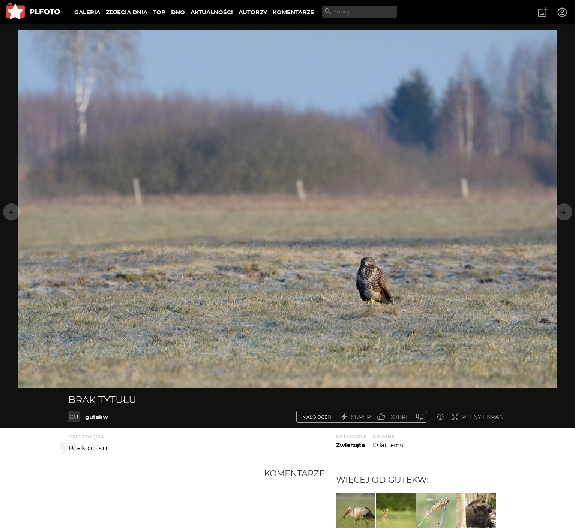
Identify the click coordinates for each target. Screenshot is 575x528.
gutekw (96, 416)
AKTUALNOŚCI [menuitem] (212, 12)
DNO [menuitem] (178, 12)
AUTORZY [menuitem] (253, 12)
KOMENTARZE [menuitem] (293, 12)
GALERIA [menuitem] (87, 12)
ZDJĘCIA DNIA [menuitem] (126, 12)
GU (73, 416)
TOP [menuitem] (159, 12)
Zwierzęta (350, 445)
